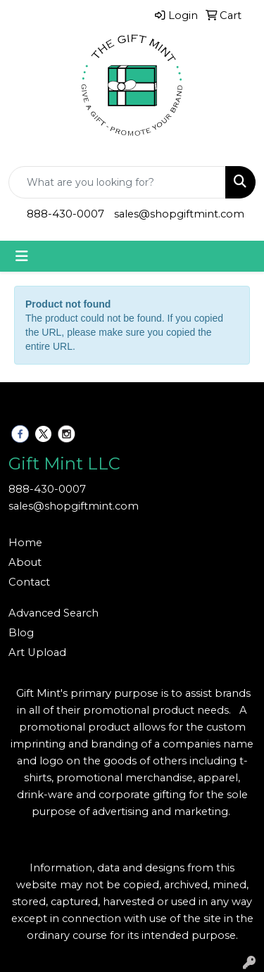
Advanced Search (53, 613)
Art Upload (37, 652)
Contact (29, 582)
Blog (21, 632)
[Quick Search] (117, 182)
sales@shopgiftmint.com (179, 214)
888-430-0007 (65, 214)
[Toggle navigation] (22, 256)
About (25, 562)
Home (25, 542)
